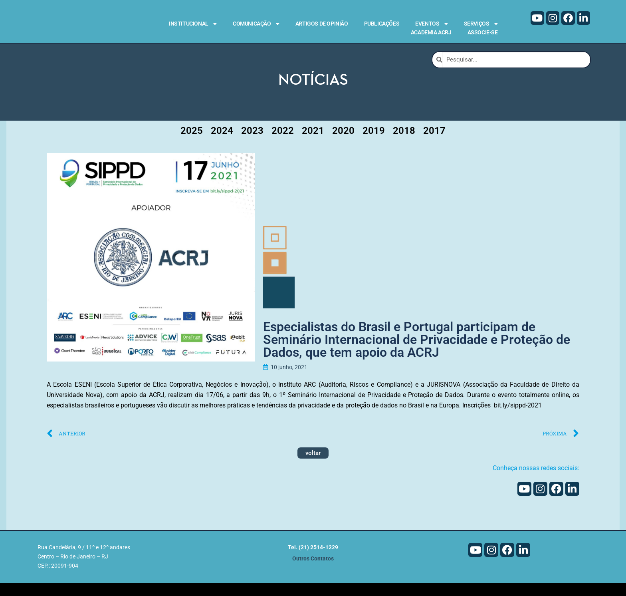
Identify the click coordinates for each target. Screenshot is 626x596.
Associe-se (483, 32)
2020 (343, 143)
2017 (434, 143)
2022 (282, 143)
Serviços (481, 24)
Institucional (193, 24)
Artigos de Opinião (321, 23)
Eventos (431, 24)
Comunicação (256, 24)
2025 (191, 143)
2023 (252, 143)
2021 (313, 143)
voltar (313, 465)
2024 (222, 143)
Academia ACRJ (431, 32)
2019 (374, 143)
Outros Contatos (313, 571)
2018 (404, 143)
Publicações (382, 23)
